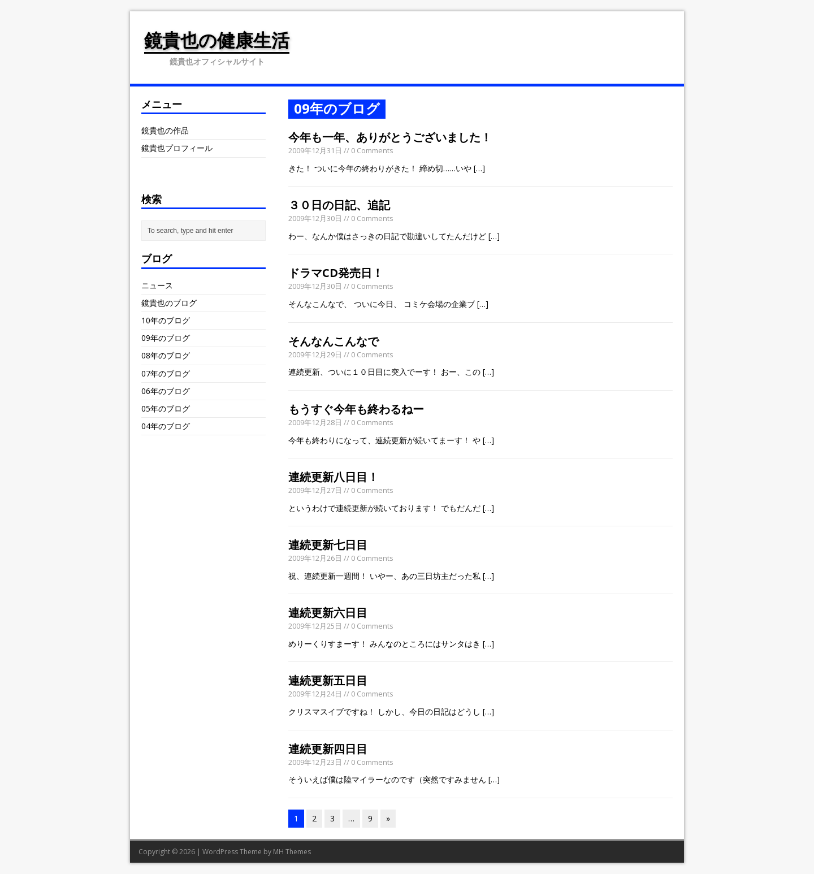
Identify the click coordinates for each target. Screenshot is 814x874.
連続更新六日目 (327, 612)
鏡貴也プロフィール (177, 147)
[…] (479, 168)
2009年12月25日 (315, 626)
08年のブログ (165, 355)
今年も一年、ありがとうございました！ (390, 137)
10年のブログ (165, 320)
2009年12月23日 (315, 762)
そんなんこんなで (333, 341)
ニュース (157, 285)
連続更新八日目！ (333, 476)
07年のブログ (165, 373)
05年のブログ (165, 408)
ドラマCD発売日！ (335, 272)
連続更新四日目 (327, 748)
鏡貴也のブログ (169, 302)
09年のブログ (165, 337)
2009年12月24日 (315, 694)
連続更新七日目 (327, 544)
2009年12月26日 (315, 558)
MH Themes (292, 851)
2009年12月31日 (315, 150)
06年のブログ (165, 391)
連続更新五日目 (327, 680)
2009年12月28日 (315, 422)
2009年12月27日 (315, 490)
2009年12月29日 (315, 354)
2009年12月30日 (315, 218)
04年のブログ (165, 426)
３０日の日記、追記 (339, 205)
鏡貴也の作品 (165, 130)
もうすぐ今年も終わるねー (356, 409)
